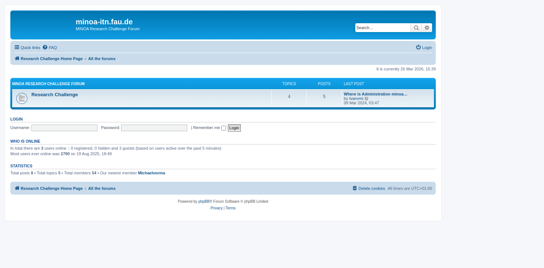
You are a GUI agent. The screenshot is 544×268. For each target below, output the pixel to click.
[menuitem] (49, 47)
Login (16, 119)
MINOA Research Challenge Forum (48, 84)
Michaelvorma (151, 173)
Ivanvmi (356, 98)
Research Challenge (54, 94)
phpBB (203, 201)
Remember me (209, 127)
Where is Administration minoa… (376, 94)
